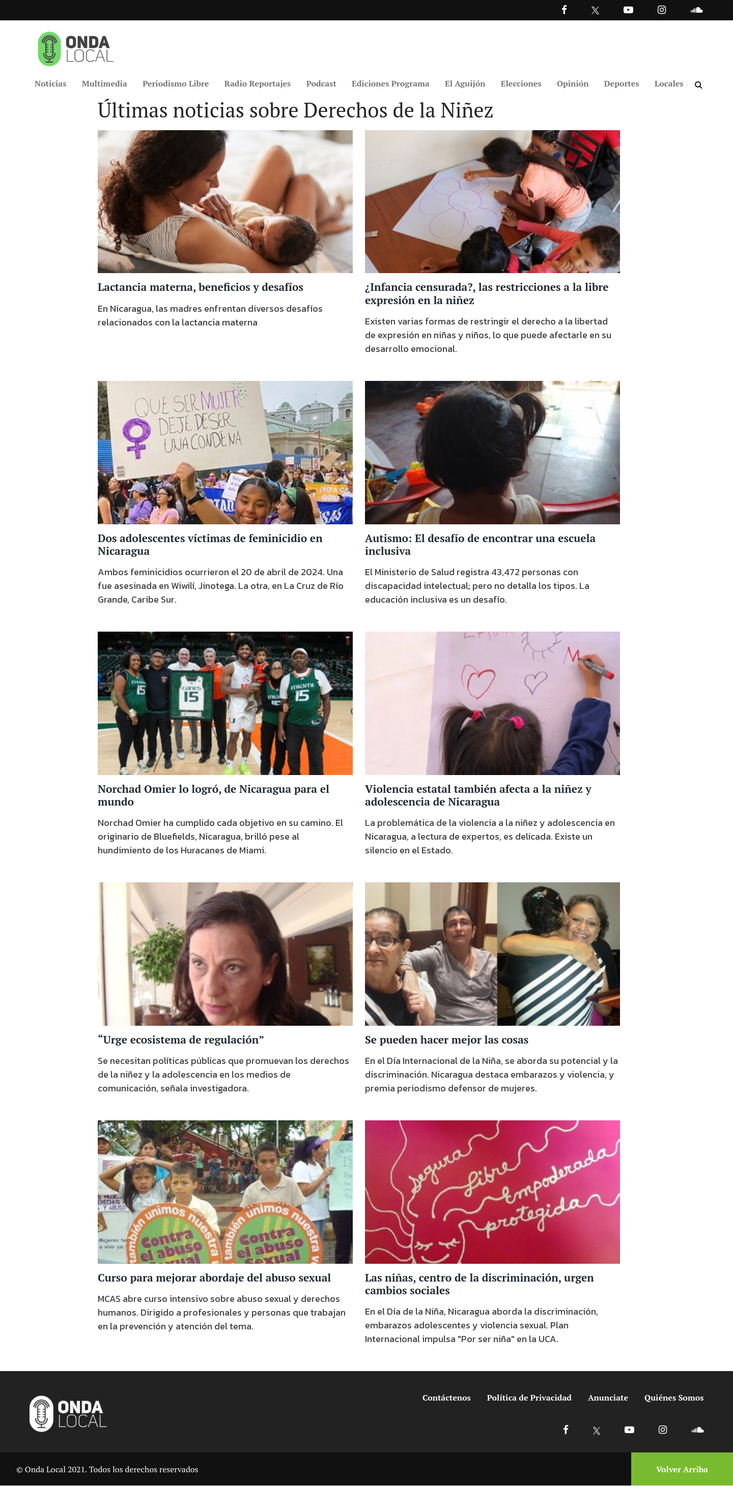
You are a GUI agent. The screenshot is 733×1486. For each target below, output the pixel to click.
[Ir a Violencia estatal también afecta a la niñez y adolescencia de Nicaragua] (492, 702)
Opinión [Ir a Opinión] (573, 83)
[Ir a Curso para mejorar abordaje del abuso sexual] (225, 1191)
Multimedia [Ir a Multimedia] (104, 83)
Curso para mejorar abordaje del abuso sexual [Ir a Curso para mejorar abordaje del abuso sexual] (214, 1277)
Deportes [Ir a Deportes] (621, 83)
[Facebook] (564, 9)
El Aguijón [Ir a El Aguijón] (465, 83)
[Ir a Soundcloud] (697, 1429)
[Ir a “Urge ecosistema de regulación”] (225, 953)
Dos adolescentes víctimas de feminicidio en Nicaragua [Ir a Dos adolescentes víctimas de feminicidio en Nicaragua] (210, 544)
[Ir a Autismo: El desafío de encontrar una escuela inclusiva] (492, 451)
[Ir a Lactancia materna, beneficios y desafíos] (225, 200)
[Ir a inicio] (76, 46)
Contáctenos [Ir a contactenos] (446, 1398)
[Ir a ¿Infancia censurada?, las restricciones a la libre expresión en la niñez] (492, 200)
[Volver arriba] (679, 1469)
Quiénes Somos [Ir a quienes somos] (673, 1398)
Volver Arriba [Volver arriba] (682, 1469)
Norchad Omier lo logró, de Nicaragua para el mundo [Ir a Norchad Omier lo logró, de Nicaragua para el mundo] (213, 795)
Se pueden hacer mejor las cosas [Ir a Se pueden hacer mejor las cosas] (446, 1039)
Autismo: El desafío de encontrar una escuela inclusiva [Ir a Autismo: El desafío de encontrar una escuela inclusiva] (480, 544)
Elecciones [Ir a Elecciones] (521, 83)
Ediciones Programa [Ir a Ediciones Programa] (391, 83)
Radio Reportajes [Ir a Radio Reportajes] (257, 83)
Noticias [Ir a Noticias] (50, 83)
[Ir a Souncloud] (696, 9)
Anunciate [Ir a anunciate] (608, 1398)
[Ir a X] (597, 1429)
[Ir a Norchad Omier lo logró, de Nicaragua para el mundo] (225, 702)
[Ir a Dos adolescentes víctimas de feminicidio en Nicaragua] (225, 451)
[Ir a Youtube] (628, 9)
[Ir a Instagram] (662, 9)
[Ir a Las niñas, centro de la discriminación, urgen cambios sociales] (492, 1191)
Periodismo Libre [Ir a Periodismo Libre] (176, 83)
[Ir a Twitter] (595, 10)
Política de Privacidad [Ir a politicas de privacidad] (529, 1398)
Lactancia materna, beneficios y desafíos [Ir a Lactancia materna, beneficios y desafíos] (200, 287)
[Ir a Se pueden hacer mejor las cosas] (492, 953)
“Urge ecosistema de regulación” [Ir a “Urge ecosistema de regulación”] (181, 1039)
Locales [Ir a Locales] (669, 83)
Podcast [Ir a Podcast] (321, 83)
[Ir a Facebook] (566, 1429)
